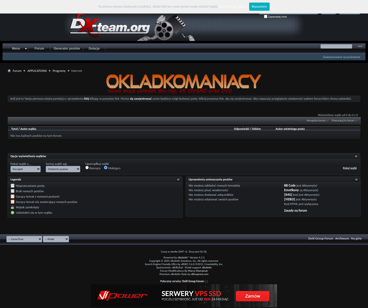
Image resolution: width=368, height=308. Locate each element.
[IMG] (288, 195)
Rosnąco (93, 168)
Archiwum (342, 238)
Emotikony (291, 190)
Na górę (356, 238)
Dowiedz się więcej (233, 6)
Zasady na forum (295, 210)
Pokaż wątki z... (20, 164)
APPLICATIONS (37, 71)
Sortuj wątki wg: (56, 164)
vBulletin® (183, 257)
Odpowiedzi (241, 129)
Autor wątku (28, 129)
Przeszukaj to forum (343, 120)
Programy (59, 71)
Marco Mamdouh (198, 270)
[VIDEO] (289, 199)
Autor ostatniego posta (290, 129)
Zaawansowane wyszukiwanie (341, 57)
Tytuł (14, 129)
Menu (16, 48)
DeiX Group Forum (321, 238)
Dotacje (94, 48)
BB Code (290, 185)
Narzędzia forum (316, 120)
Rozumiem (259, 6)
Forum (39, 48)
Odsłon (256, 129)
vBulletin (207, 267)
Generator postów (67, 48)
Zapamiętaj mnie (275, 16)
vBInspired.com (200, 274)
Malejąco (112, 168)
